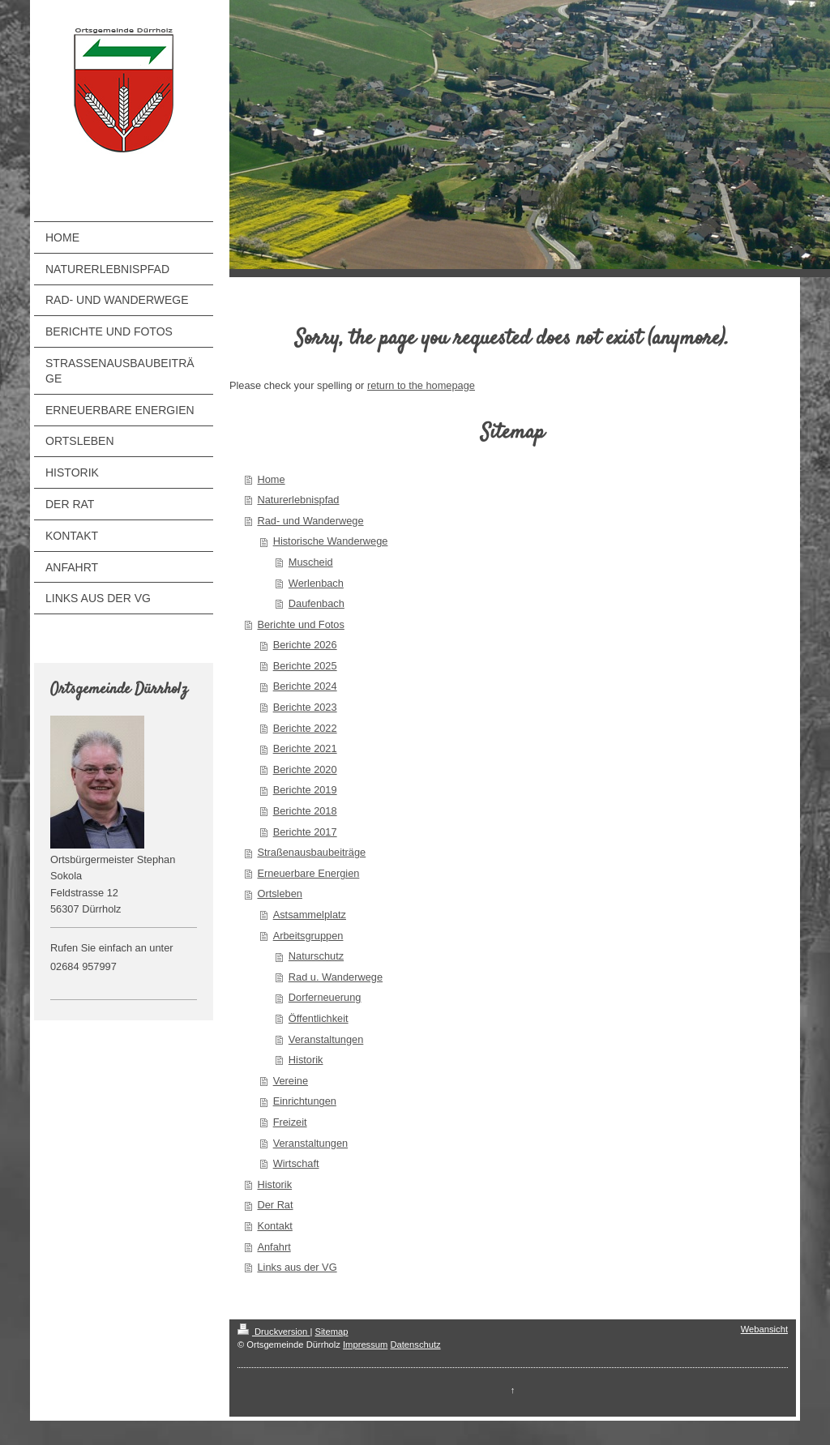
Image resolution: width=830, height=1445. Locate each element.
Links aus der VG (296, 1267)
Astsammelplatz (309, 914)
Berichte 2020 (305, 769)
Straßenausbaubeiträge (311, 852)
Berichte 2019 (305, 790)
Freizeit (290, 1122)
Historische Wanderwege (330, 541)
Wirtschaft (296, 1163)
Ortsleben (279, 893)
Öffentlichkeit (319, 1018)
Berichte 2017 (305, 832)
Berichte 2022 (305, 728)
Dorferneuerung (325, 997)
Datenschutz (415, 1344)
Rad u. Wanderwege (336, 977)
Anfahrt (273, 1247)
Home (271, 479)
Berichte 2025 (305, 666)
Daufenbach (316, 603)
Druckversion (273, 1331)
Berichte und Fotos (300, 624)
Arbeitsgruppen (308, 936)
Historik (306, 1060)
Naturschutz (316, 956)
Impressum (365, 1344)
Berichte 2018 (305, 811)
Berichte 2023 (305, 707)
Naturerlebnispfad (298, 500)
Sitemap (331, 1331)
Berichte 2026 (305, 645)
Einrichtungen (304, 1101)
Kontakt (274, 1226)
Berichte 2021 (305, 748)
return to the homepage (421, 385)
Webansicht (764, 1329)
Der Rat (275, 1205)
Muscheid (311, 562)
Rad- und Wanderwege (310, 521)
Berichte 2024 (305, 686)
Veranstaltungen (326, 1039)
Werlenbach (316, 583)
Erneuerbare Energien (308, 873)
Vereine (290, 1081)
